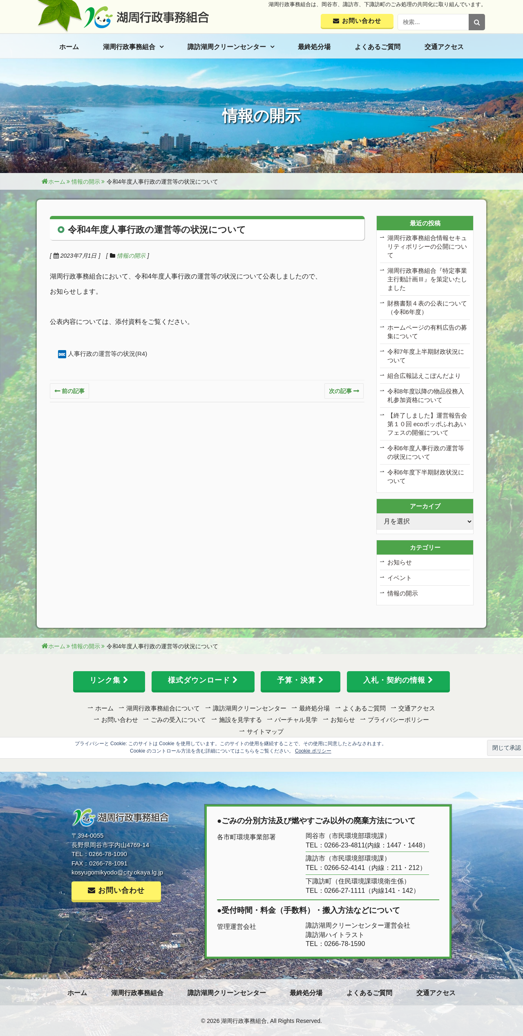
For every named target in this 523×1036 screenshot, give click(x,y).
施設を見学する (240, 719)
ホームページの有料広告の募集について (427, 331)
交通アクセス (444, 46)
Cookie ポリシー (313, 751)
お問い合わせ (119, 719)
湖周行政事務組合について (163, 708)
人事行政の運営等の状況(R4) (107, 353)
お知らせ (399, 562)
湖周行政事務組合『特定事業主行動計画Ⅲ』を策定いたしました (427, 279)
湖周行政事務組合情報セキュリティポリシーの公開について (427, 246)
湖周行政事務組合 (129, 46)
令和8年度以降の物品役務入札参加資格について (425, 395)
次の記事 (340, 391)
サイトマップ (265, 731)
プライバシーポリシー (398, 719)
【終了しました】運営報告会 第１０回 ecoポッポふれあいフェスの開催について (427, 424)
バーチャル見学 (296, 719)
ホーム (69, 46)
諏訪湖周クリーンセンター (227, 46)
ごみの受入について (178, 719)
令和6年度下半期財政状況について (425, 476)
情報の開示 (131, 255)
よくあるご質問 (377, 46)
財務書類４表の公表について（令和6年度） (427, 307)
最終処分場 (314, 46)
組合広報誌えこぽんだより (424, 375)
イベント (399, 577)
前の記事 (73, 391)
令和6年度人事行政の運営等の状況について (425, 452)
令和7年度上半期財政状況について (425, 356)
